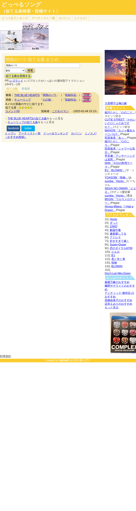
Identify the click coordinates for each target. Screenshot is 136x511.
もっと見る (111, 307)
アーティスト (43, 18)
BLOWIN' (117, 266)
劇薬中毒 (115, 230)
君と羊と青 (118, 259)
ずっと (114, 222)
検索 (30, 70)
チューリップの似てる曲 (23, 122)
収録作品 (70, 95)
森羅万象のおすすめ (117, 282)
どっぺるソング (21, 4)
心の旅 (47, 99)
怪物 (114, 262)
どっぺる (15, 18)
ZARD (113, 226)
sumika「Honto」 (115, 181)
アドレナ (115, 237)
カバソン (64, 18)
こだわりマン (60, 111)
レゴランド (16, 80)
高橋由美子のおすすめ (118, 300)
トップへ (10, 133)
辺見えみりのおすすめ (118, 303)
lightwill (64, 360)
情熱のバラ (49, 95)
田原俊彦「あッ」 (116, 137)
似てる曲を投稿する (18, 75)
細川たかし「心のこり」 (120, 112)
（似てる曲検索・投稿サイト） (30, 11)
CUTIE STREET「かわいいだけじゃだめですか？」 (120, 123)
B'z (113, 255)
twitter (28, 128)
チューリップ (22, 99)
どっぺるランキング (55, 133)
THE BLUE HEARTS (27, 95)
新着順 (26, 88)
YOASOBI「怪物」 (116, 177)
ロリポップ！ (82, 360)
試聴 (86, 95)
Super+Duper (118, 244)
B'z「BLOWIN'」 (115, 170)
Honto (113, 219)
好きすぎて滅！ (119, 240)
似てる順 (12, 88)
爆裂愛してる (118, 233)
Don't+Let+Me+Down (117, 273)
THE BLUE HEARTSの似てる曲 (27, 118)
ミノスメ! (80, 18)
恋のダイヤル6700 (121, 248)
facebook (13, 128)
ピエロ (115, 251)
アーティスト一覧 (30, 133)
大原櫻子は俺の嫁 (116, 103)
